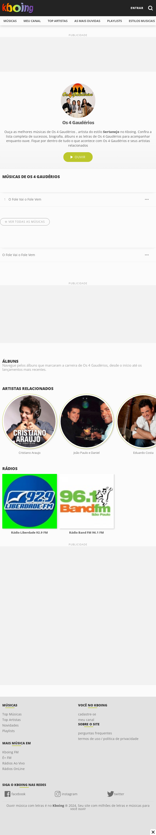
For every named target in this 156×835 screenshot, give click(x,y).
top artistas (58, 21)
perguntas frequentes (95, 733)
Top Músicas (12, 714)
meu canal (32, 21)
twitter (119, 794)
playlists (114, 21)
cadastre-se (87, 714)
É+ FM (7, 757)
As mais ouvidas (87, 21)
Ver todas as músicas (27, 222)
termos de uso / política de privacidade (108, 738)
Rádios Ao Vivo (13, 763)
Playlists (8, 731)
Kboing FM (10, 752)
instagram (69, 794)
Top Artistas (11, 719)
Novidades (10, 725)
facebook (18, 794)
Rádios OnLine (13, 769)
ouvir (80, 157)
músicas (10, 21)
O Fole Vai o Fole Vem (25, 199)
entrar (137, 8)
